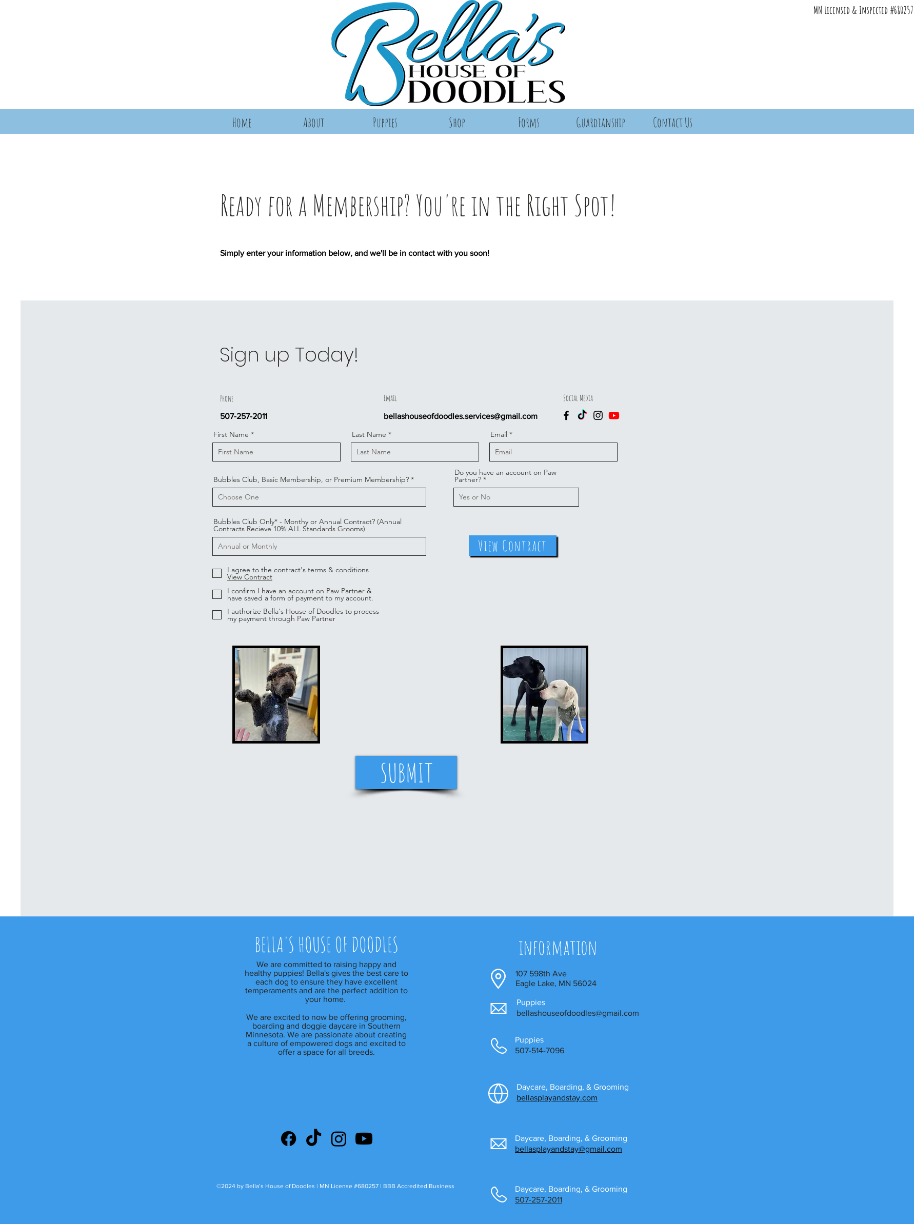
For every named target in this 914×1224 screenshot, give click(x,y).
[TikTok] (582, 415)
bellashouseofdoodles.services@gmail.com (461, 416)
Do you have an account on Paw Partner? (505, 476)
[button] (313, 122)
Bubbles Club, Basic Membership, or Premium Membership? (311, 479)
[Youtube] (614, 415)
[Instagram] (598, 415)
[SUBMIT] (406, 772)
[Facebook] (566, 415)
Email (498, 434)
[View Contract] (513, 545)
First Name (231, 434)
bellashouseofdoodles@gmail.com (577, 1013)
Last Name (369, 434)
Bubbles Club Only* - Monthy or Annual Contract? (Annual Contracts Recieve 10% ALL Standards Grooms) (307, 525)
